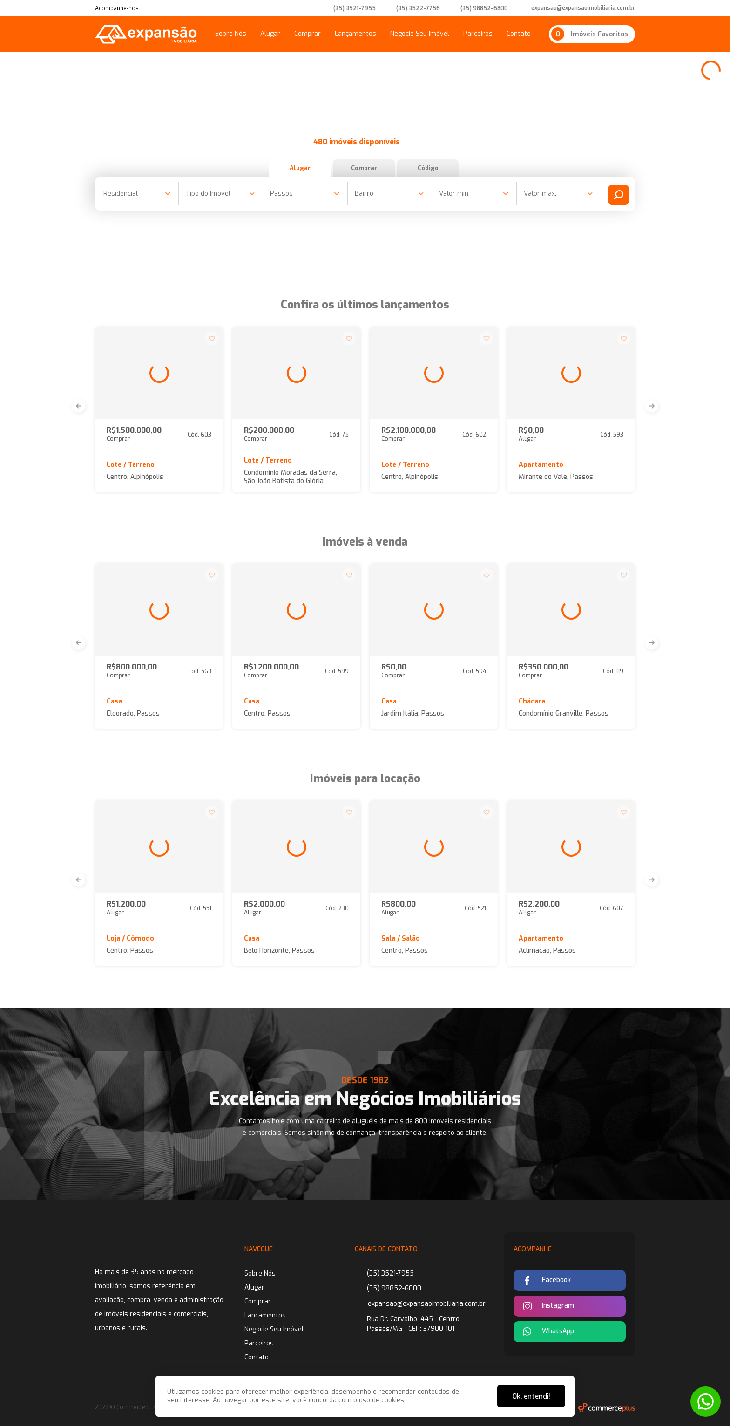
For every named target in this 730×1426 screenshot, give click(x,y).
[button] (78, 406)
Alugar (270, 33)
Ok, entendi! (531, 1396)
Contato (519, 33)
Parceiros (478, 33)
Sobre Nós (230, 33)
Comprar (307, 33)
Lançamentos (355, 33)
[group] (159, 373)
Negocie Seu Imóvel (419, 33)
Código (452, 168)
